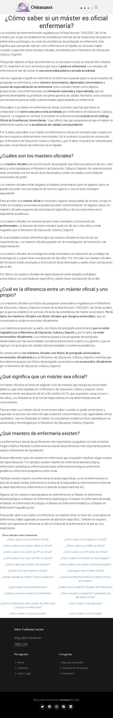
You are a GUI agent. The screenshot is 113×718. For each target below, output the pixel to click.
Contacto (21, 668)
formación (66, 673)
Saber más (21, 644)
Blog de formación (71, 662)
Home (19, 662)
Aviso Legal (22, 673)
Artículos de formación (73, 668)
